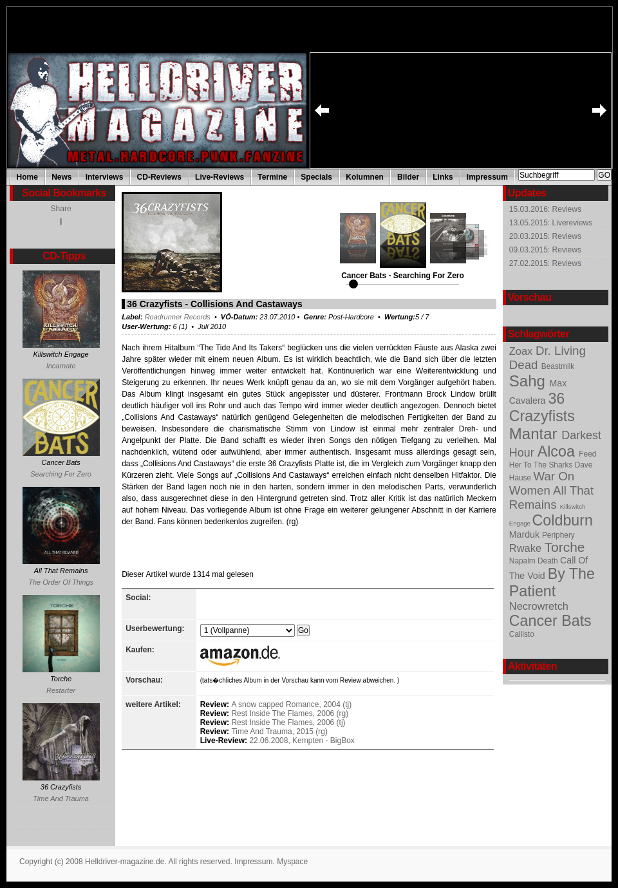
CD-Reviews (159, 177)
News (61, 177)
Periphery (558, 535)
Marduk (525, 534)
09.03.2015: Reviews (545, 249)
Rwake (527, 548)
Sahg (529, 381)
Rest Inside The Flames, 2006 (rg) (289, 713)
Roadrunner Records (178, 317)
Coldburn (562, 520)
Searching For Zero (60, 474)
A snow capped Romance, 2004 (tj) (291, 704)
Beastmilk (557, 366)
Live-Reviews (219, 177)
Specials (316, 177)
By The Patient (552, 582)
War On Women (541, 483)
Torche (565, 547)
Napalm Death (534, 560)
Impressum (487, 177)
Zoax (522, 351)
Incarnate (61, 366)
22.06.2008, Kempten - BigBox (301, 740)
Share (61, 208)
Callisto (521, 634)
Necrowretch (538, 606)
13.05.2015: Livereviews (550, 222)
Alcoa (558, 451)
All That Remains (551, 497)
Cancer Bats (550, 620)
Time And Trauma (61, 798)
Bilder (408, 177)
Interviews (105, 177)
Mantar (535, 433)
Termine (272, 177)
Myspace (292, 861)
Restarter (60, 690)
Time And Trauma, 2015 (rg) (279, 731)
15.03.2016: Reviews (545, 209)
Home (27, 177)
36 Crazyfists (542, 407)
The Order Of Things (60, 582)
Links (443, 177)
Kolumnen (365, 177)
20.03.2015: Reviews (545, 236)
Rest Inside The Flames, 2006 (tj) (288, 722)
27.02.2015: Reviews (545, 263)
